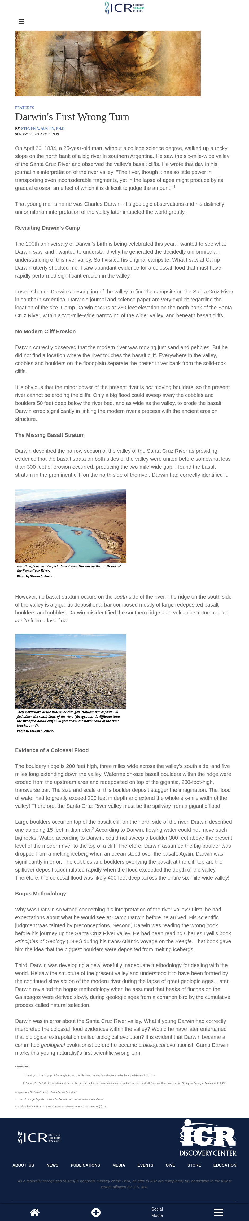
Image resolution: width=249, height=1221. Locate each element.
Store (194, 1165)
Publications (85, 1165)
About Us (23, 1165)
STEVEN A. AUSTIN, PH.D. (43, 129)
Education (225, 1165)
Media (118, 1165)
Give (170, 1165)
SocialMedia (157, 1212)
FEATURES (24, 108)
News (52, 1165)
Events (146, 1165)
